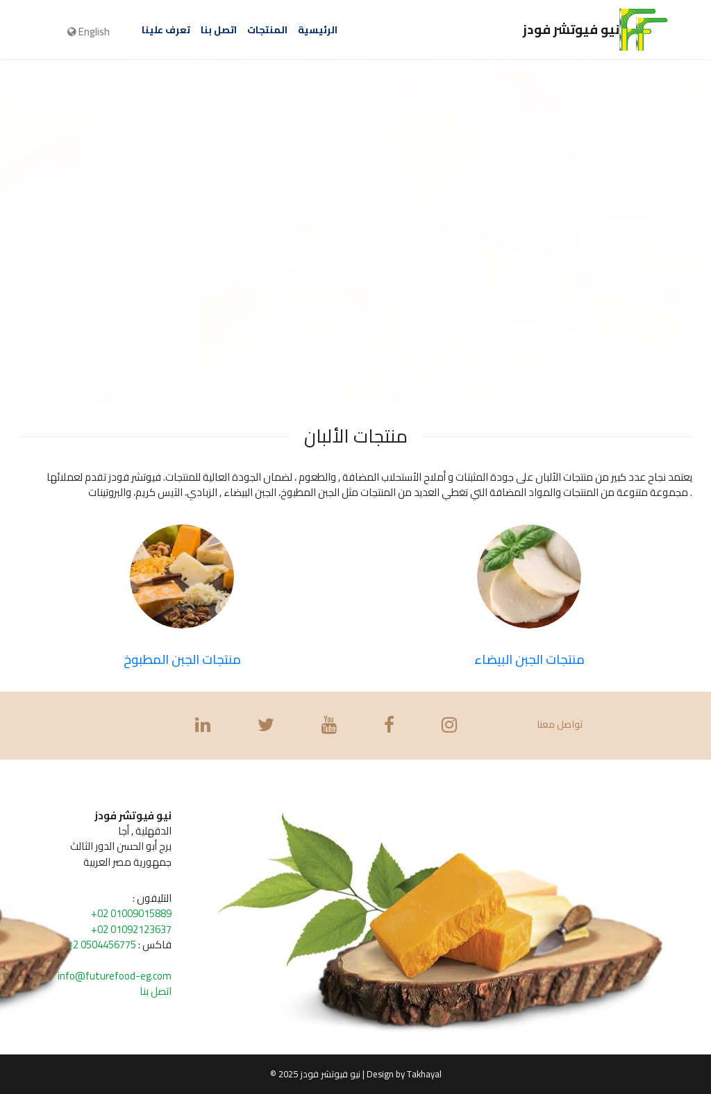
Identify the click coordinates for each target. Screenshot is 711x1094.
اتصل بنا (219, 30)
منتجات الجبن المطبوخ (182, 659)
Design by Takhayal (404, 1074)
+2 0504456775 (101, 944)
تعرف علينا (166, 30)
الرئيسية (317, 30)
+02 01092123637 (131, 929)
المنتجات (267, 30)
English (88, 31)
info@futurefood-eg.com (115, 975)
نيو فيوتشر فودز (595, 27)
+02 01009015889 (131, 913)
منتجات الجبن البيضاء (529, 659)
